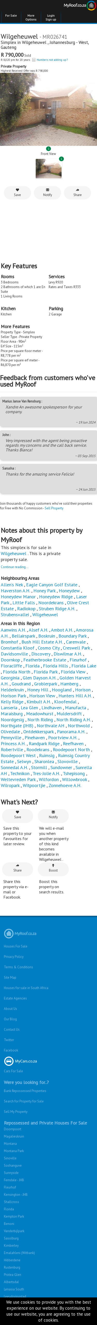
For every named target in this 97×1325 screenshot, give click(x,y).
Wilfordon (49, 779)
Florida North (16, 672)
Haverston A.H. (16, 591)
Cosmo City (48, 648)
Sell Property (54, 508)
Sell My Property (15, 1111)
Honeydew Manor (18, 597)
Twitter (9, 1040)
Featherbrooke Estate (44, 660)
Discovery (40, 654)
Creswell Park (76, 648)
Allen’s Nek (12, 585)
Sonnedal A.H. (14, 767)
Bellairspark (23, 636)
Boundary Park (72, 636)
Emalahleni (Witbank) (19, 1253)
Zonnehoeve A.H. (65, 785)
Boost (53, 868)
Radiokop (26, 609)
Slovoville (67, 761)
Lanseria (9, 708)
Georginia (10, 678)
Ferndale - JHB (14, 1180)
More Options (30, 17)
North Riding (40, 720)
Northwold (79, 726)
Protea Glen (12, 1274)
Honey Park (44, 591)
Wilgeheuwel (35, 42)
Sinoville (10, 1158)
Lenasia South (14, 1289)
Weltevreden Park (18, 779)
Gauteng (8, 47)
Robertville (12, 749)
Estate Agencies (15, 998)
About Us (10, 1008)
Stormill (39, 767)
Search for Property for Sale (24, 1101)
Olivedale (10, 732)
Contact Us (12, 1029)
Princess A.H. (13, 743)
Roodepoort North (71, 749)
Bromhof (9, 642)
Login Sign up (51, 17)
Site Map (10, 977)
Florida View (73, 672)
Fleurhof (78, 660)
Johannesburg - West (69, 42)
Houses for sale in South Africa (26, 988)
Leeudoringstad (15, 1296)
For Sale (11, 15)
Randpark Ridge (44, 743)
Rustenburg (12, 1267)
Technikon (19, 773)
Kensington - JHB (16, 1194)
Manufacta (75, 708)
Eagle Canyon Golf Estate (51, 585)
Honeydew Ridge (56, 597)
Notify (47, 192)
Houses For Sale (15, 946)
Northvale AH (50, 726)
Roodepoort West (18, 755)
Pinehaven (35, 738)
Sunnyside (11, 1173)
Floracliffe (11, 666)
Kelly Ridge (12, 702)
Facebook (11, 1050)
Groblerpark (45, 684)
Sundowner (61, 767)
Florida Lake (83, 666)
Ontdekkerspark (38, 732)
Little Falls (23, 603)
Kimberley (11, 1245)
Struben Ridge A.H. (57, 609)
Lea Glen (29, 708)
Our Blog (10, 1019)
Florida (32, 666)
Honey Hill (37, 690)
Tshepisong (74, 773)
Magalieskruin (14, 1136)
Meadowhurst (39, 714)
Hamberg (69, 684)
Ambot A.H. (62, 630)
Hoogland (62, 690)
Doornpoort (12, 1129)
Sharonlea (44, 761)
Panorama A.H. (71, 732)
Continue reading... (14, 567)
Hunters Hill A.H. (75, 696)
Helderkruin (12, 690)
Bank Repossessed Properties (25, 1091)
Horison (83, 690)
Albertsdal (11, 1282)
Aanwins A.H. (13, 630)
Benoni (9, 1224)
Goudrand (21, 684)
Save (17, 192)
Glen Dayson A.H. (39, 678)
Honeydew (69, 591)
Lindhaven (51, 708)
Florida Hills (55, 666)
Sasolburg (11, 1238)
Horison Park (13, 696)
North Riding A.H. (73, 720)
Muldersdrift (69, 714)
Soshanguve (13, 1165)
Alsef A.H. (38, 630)
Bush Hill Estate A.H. (42, 642)
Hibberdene (12, 1260)
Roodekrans (37, 749)
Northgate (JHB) (17, 726)
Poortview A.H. (63, 738)
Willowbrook (74, 779)
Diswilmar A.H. (68, 654)
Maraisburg (12, 714)
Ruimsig (47, 755)
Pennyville (11, 738)
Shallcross (11, 1202)
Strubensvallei (15, 615)
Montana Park (14, 1151)
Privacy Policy (14, 956)
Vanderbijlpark (14, 1231)
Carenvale (76, 642)
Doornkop (10, 660)
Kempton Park (14, 1216)
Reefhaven (73, 743)
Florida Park (45, 672)
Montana (10, 1143)
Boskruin (46, 636)
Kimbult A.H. (39, 702)
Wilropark (10, 785)
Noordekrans (51, 603)
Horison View (42, 696)
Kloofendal (65, 702)
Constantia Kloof (17, 648)
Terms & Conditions (18, 967)
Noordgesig (12, 720)
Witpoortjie (34, 785)
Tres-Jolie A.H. (46, 773)
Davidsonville (14, 654)
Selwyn (24, 761)
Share (77, 192)
